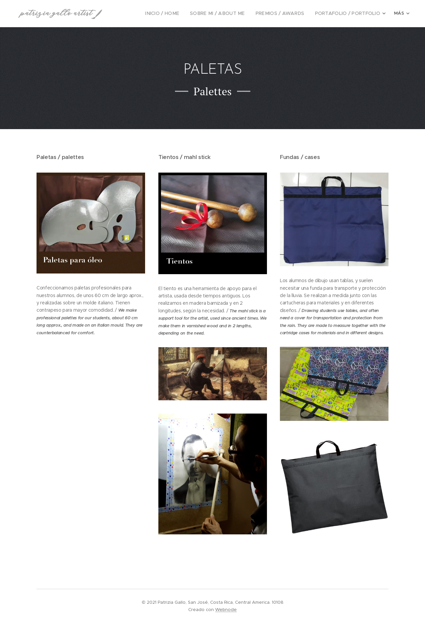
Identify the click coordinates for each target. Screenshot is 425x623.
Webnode (226, 609)
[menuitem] (175, 13)
